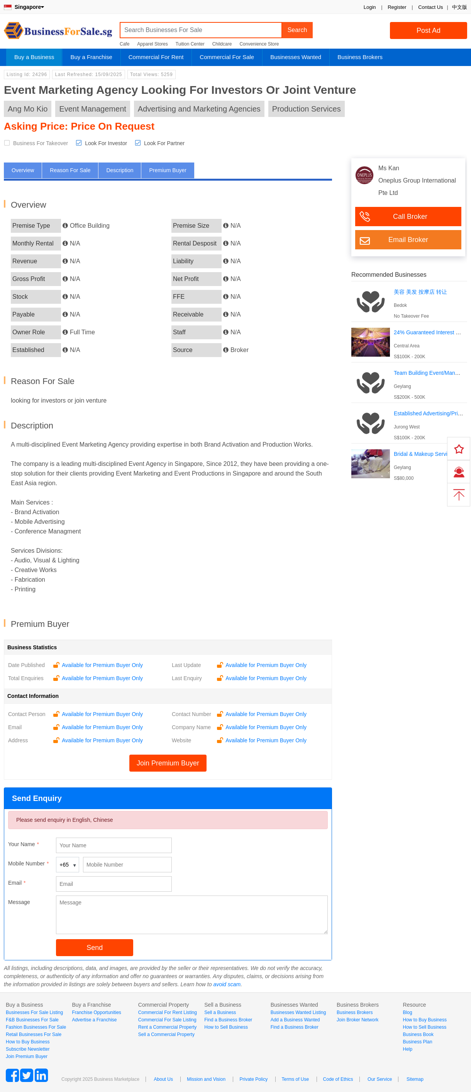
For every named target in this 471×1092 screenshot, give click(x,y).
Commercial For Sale (227, 57)
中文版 (459, 7)
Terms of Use (295, 1079)
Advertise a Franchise (94, 1020)
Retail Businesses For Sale (33, 1034)
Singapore (24, 7)
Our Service (380, 1079)
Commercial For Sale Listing (167, 1020)
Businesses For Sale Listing (34, 1012)
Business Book (418, 1034)
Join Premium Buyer (168, 763)
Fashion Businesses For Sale (36, 1027)
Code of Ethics (338, 1079)
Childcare (222, 44)
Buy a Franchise (91, 57)
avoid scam (227, 984)
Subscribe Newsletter (27, 1049)
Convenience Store (259, 44)
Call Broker (410, 216)
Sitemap (415, 1079)
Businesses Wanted (295, 57)
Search (297, 30)
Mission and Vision (206, 1079)
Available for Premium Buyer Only (102, 665)
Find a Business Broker (228, 1020)
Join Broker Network (357, 1020)
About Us (163, 1079)
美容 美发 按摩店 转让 (420, 292)
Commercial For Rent (156, 57)
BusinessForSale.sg (58, 33)
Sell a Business (220, 1012)
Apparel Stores (152, 44)
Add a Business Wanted (295, 1020)
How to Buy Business (27, 1042)
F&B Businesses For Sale (32, 1020)
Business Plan (417, 1042)
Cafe (124, 44)
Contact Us (430, 7)
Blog (407, 1012)
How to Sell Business (226, 1027)
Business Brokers (360, 57)
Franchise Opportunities (96, 1012)
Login (370, 7)
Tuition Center (190, 44)
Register (397, 7)
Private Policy (253, 1079)
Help (408, 1049)
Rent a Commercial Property (167, 1027)
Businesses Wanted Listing (298, 1012)
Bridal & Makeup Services (425, 454)
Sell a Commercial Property (166, 1034)
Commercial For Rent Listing (167, 1012)
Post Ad (429, 30)
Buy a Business (34, 57)
